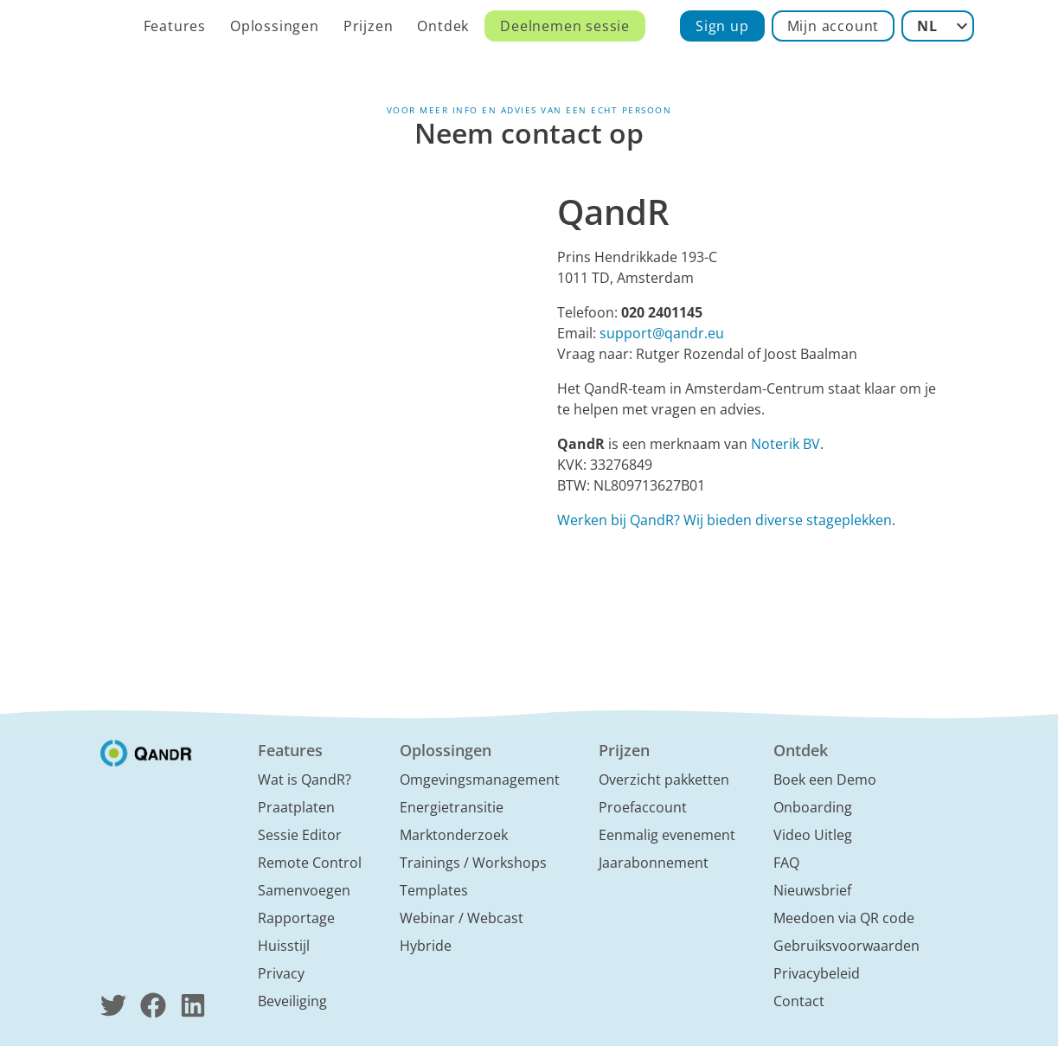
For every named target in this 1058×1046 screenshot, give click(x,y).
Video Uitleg (812, 834)
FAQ (786, 862)
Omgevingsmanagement (480, 779)
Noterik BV (785, 443)
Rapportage (296, 917)
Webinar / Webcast (461, 917)
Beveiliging (292, 1001)
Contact (798, 1001)
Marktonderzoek (454, 834)
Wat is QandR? (304, 779)
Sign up (722, 25)
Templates (434, 890)
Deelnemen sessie (565, 25)
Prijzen (368, 25)
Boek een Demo (824, 779)
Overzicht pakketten (664, 779)
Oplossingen (274, 25)
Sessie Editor (300, 834)
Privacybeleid (816, 973)
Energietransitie (451, 807)
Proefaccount (643, 807)
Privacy (281, 973)
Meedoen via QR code (843, 917)
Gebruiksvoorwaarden (846, 945)
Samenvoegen (304, 890)
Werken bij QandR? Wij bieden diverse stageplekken (724, 519)
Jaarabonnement (654, 862)
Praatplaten (296, 807)
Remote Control (310, 862)
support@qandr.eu (662, 333)
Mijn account (833, 25)
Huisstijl (284, 945)
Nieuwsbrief (812, 890)
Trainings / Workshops (473, 862)
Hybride (426, 945)
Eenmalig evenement (667, 834)
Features (175, 25)
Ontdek (443, 25)
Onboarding (812, 807)
